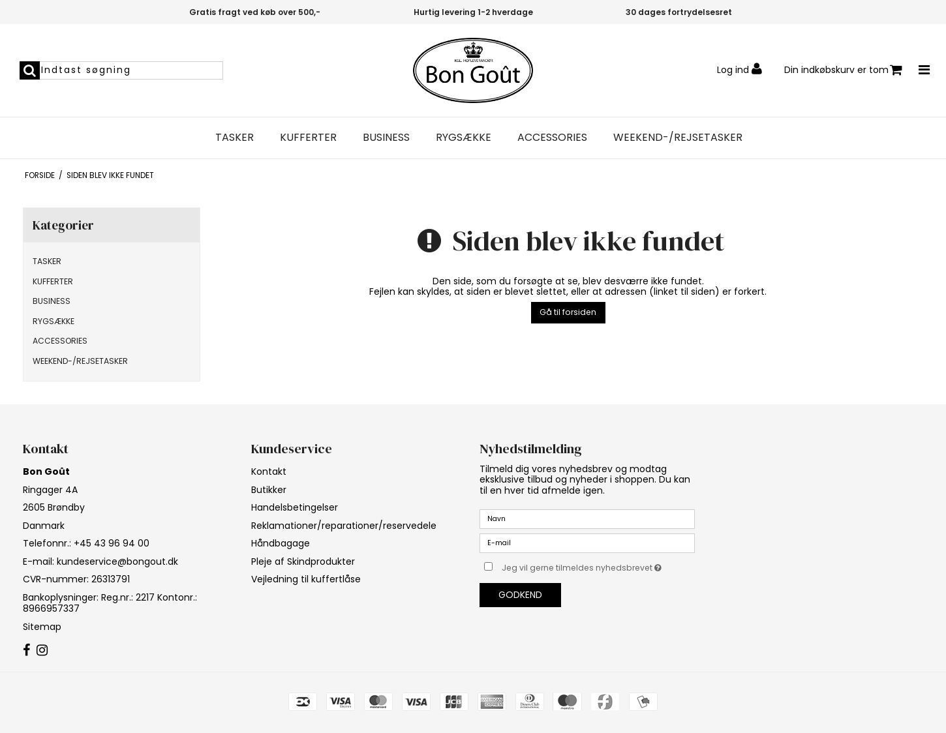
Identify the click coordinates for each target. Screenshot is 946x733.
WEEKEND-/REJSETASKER (677, 137)
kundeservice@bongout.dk (117, 561)
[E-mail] (587, 542)
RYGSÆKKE (463, 137)
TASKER (234, 137)
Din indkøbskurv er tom (843, 70)
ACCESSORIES (552, 137)
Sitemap (42, 626)
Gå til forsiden (568, 312)
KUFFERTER (308, 137)
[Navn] (587, 518)
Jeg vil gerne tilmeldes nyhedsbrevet (598, 565)
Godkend (520, 594)
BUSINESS (386, 137)
